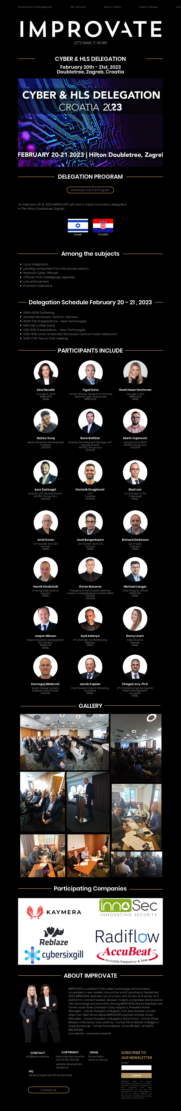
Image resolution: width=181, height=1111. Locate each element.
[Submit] (136, 1075)
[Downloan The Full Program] (90, 190)
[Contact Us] (48, 1090)
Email (124, 1063)
